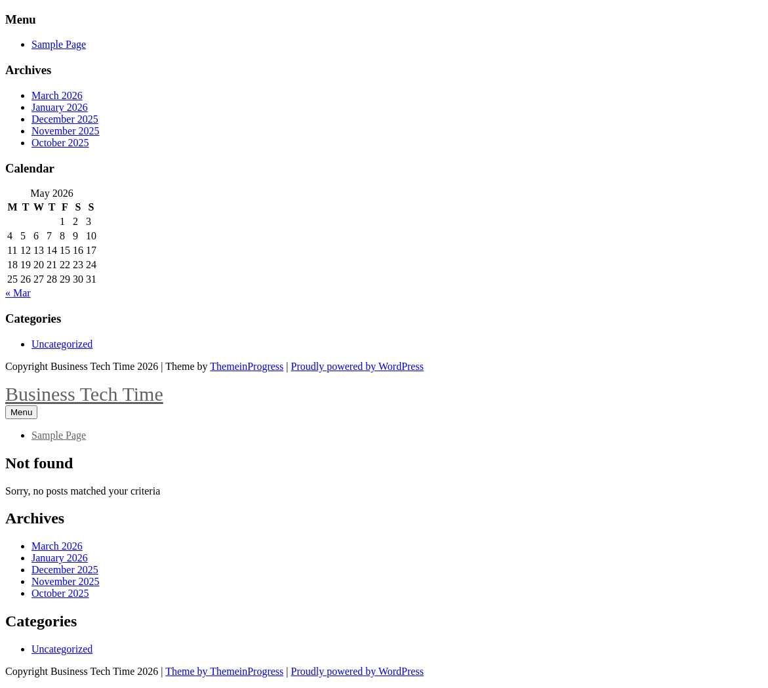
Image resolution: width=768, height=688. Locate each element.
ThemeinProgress (246, 366)
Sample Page (58, 44)
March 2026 (57, 95)
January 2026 (59, 107)
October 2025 (60, 142)
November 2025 (65, 130)
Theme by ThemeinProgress (224, 671)
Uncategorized (61, 344)
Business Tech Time (84, 394)
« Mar (18, 292)
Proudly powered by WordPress (357, 366)
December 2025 (64, 119)
